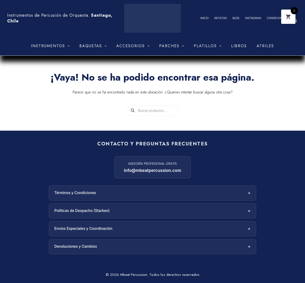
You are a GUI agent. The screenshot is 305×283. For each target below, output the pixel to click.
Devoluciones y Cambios (152, 247)
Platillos (208, 46)
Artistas (220, 18)
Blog (236, 18)
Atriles (265, 46)
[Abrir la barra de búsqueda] (295, 20)
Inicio (204, 18)
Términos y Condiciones (152, 193)
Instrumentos (51, 46)
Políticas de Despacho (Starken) (152, 211)
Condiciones (276, 18)
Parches (172, 46)
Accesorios (133, 46)
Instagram (253, 18)
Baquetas (93, 46)
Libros (239, 46)
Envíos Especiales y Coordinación (152, 229)
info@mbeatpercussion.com (152, 170)
